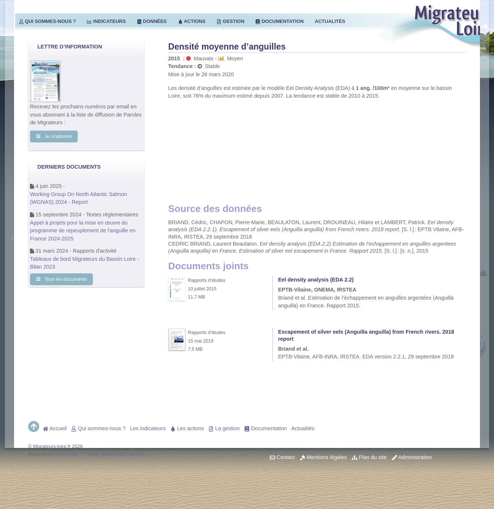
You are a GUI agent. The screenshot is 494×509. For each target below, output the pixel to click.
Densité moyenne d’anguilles (227, 46)
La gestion (224, 428)
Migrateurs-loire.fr (52, 446)
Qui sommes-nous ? (47, 21)
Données (152, 21)
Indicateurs (106, 21)
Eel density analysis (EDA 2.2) (315, 280)
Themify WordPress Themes (113, 454)
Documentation (279, 21)
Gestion (230, 21)
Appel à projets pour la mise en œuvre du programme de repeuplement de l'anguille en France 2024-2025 (82, 231)
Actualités (330, 21)
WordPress (66, 454)
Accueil (55, 428)
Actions (192, 21)
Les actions (187, 428)
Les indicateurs (148, 428)
